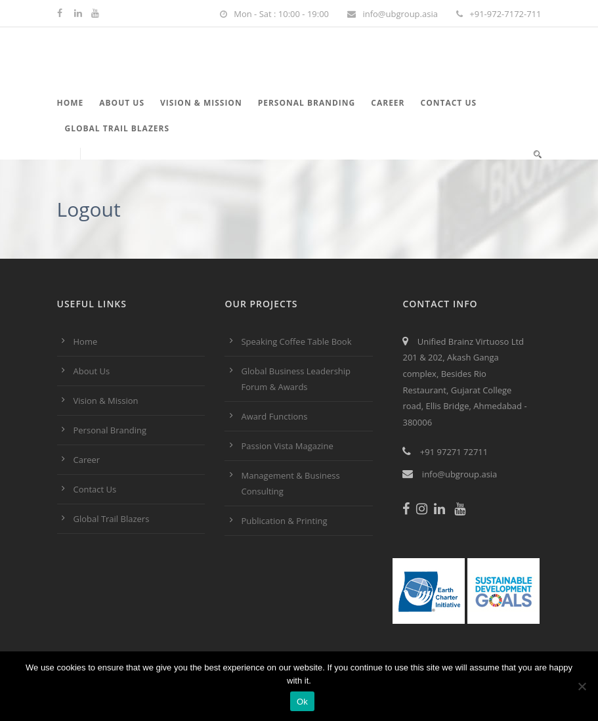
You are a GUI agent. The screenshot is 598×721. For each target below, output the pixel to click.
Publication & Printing (284, 521)
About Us (121, 102)
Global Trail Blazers (117, 128)
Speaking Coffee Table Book (296, 341)
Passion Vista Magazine (287, 446)
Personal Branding (307, 102)
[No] (581, 686)
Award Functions (274, 416)
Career (387, 102)
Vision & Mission (201, 102)
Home (70, 102)
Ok (302, 702)
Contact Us (449, 102)
